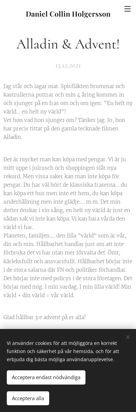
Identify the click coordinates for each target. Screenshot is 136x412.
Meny (127, 8)
